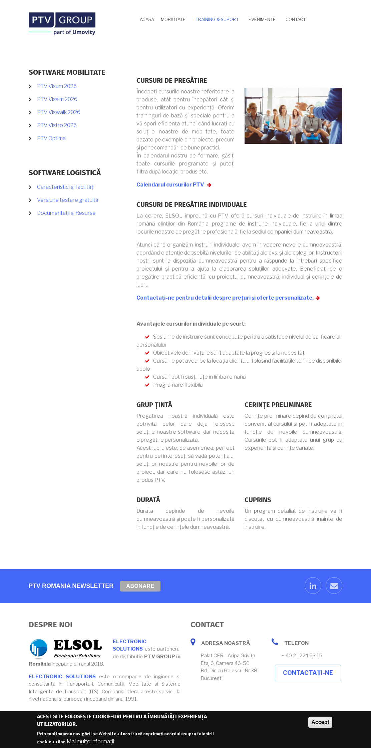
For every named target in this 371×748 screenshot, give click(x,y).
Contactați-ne (308, 672)
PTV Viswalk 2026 (58, 112)
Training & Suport (217, 19)
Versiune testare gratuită (67, 200)
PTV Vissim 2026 (57, 99)
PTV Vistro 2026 (57, 125)
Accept (320, 723)
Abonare (140, 586)
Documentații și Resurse (66, 213)
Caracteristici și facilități (65, 187)
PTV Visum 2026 (57, 86)
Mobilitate (173, 19)
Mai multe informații (90, 742)
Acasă (147, 19)
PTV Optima (51, 138)
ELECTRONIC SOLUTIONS (62, 677)
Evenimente (262, 19)
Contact (296, 19)
